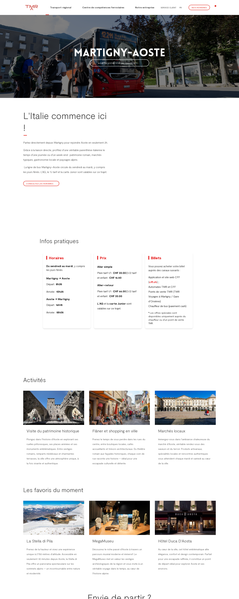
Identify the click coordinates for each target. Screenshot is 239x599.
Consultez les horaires (41, 183)
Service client (168, 7)
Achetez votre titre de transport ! (119, 63)
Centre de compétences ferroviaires (103, 7)
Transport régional (58, 7)
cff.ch (153, 281)
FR (180, 7)
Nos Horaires (199, 7)
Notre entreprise (144, 7)
